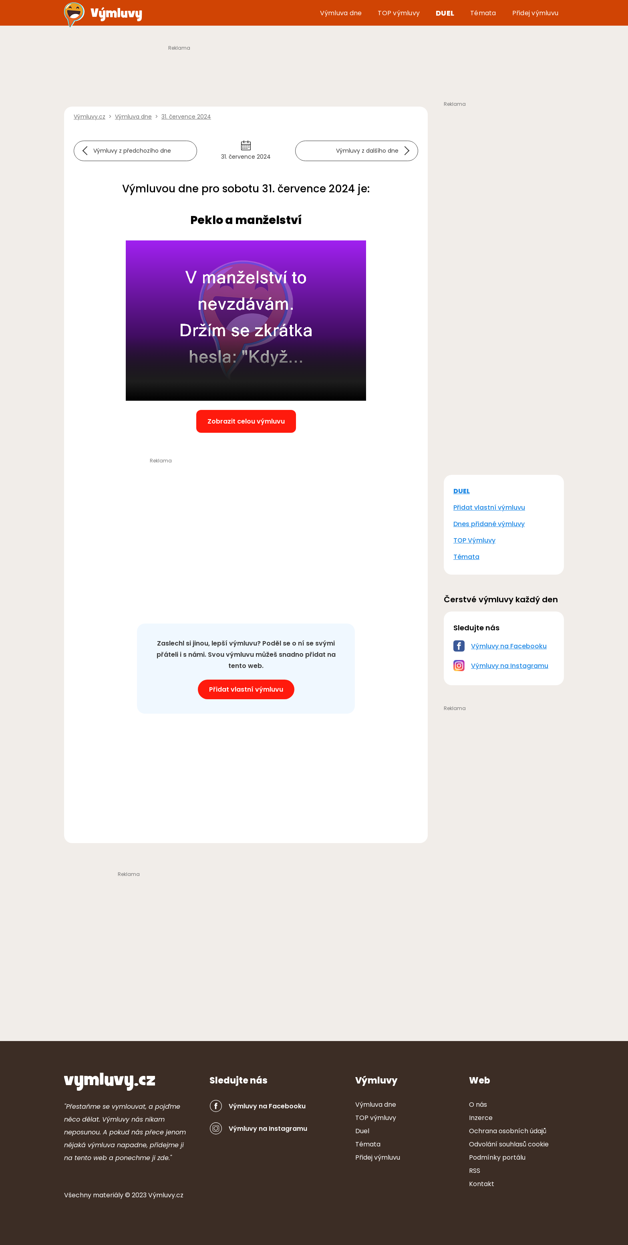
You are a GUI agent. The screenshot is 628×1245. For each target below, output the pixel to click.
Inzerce (481, 1117)
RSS (474, 1170)
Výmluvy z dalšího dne (367, 151)
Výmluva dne (341, 13)
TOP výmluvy (399, 13)
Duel (445, 13)
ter (108, 1195)
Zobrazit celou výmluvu (246, 421)
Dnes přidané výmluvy (489, 524)
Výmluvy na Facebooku (509, 646)
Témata (483, 13)
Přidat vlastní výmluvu (246, 689)
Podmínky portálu (497, 1157)
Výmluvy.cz (165, 1195)
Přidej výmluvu (535, 13)
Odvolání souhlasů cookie (509, 1144)
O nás (478, 1104)
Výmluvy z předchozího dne (132, 151)
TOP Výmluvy (474, 540)
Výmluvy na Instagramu (509, 665)
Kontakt (481, 1184)
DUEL (461, 491)
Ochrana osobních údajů (507, 1131)
